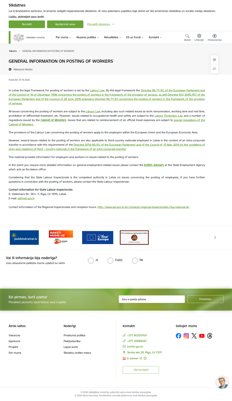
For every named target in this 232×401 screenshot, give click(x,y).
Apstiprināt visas (65, 24)
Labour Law (93, 111)
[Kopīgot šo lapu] (214, 68)
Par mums (15, 352)
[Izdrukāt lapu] (214, 59)
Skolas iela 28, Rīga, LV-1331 (144, 352)
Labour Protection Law (169, 115)
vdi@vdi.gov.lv (26, 198)
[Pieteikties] (205, 299)
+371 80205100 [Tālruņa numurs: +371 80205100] (137, 335)
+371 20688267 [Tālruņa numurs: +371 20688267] (137, 341)
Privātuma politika (74, 335)
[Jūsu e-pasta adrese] (152, 299)
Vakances (14, 335)
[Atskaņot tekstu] (23, 69)
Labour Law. (97, 90)
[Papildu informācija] (145, 358)
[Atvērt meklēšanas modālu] (187, 38)
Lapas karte (71, 347)
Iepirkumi (14, 341)
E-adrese (133, 358)
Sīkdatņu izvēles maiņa (77, 352)
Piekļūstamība (72, 341)
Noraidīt (27, 24)
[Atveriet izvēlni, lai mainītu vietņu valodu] (199, 38)
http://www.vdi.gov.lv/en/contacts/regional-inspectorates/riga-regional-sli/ (144, 207)
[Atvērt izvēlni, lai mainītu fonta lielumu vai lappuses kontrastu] (214, 38)
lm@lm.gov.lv (135, 346)
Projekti (13, 347)
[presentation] (30, 275)
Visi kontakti (141, 369)
